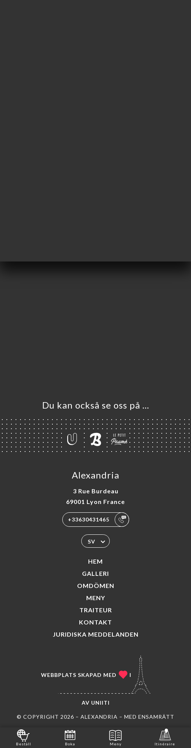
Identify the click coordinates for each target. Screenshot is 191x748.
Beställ (23, 737)
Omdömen (95, 585)
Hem (95, 561)
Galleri (95, 573)
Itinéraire (165, 737)
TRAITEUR (95, 609)
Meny (95, 597)
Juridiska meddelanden (96, 634)
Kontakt (95, 622)
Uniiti (100, 702)
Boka (70, 737)
